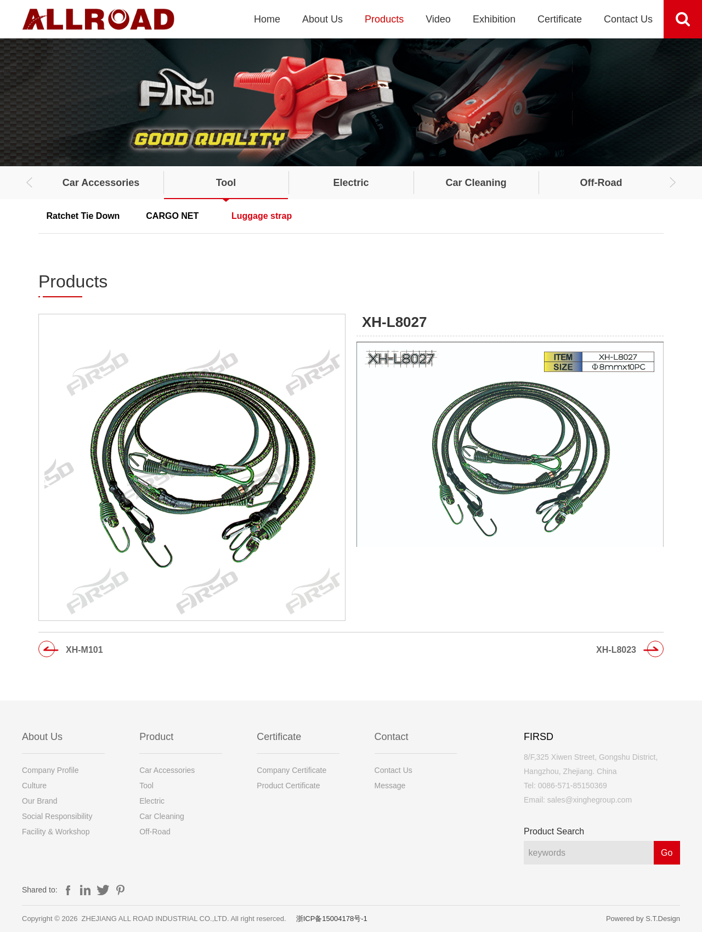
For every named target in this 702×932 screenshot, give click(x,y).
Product (156, 736)
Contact (392, 736)
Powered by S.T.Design (643, 918)
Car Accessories (101, 182)
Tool (226, 182)
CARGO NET (172, 216)
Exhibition (494, 19)
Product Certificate (288, 785)
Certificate (559, 19)
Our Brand (40, 801)
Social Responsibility (57, 816)
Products (384, 19)
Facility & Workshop (55, 831)
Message (390, 785)
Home (267, 19)
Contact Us (628, 19)
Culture (34, 785)
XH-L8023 (616, 649)
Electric (351, 182)
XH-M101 (84, 649)
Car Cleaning (475, 182)
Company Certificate (291, 770)
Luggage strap (261, 216)
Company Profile (50, 770)
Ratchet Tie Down (83, 216)
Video (438, 19)
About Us (322, 19)
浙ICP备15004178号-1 (331, 918)
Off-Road (601, 182)
